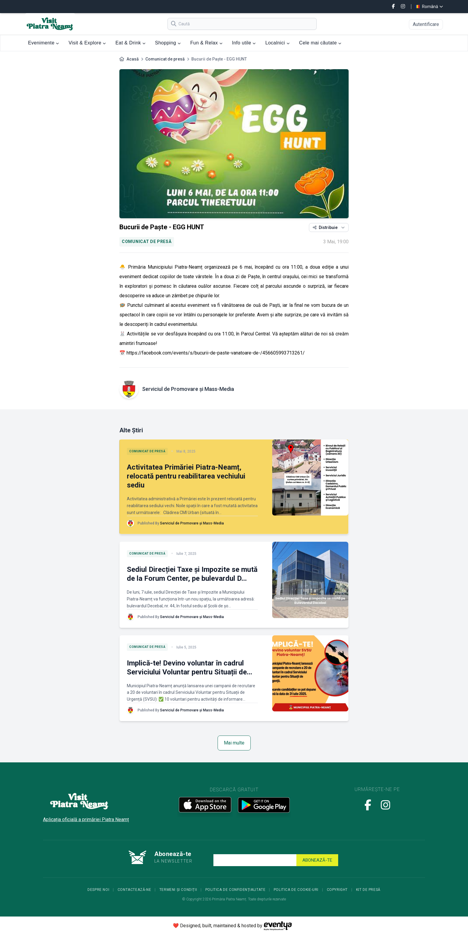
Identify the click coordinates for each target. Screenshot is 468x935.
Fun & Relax (206, 42)
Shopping (168, 42)
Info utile (244, 42)
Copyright (337, 890)
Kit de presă (368, 890)
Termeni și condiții (178, 890)
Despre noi (98, 890)
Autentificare (426, 24)
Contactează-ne (134, 890)
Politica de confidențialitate (235, 890)
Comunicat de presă (165, 59)
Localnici (277, 42)
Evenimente (43, 42)
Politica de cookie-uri (296, 890)
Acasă (133, 59)
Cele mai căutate (320, 42)
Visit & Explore (87, 42)
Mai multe (234, 743)
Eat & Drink (131, 42)
